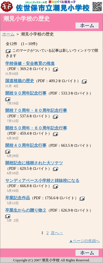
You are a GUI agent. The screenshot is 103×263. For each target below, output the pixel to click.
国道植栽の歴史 (19, 80)
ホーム (8, 34)
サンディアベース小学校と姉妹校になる (42, 180)
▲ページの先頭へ (84, 241)
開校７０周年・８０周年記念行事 (36, 110)
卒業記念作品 (17, 197)
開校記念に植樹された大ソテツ (34, 162)
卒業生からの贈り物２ (25, 210)
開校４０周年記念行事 (25, 145)
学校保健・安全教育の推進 (30, 63)
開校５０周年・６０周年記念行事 (36, 128)
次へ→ (57, 232)
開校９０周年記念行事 (25, 93)
